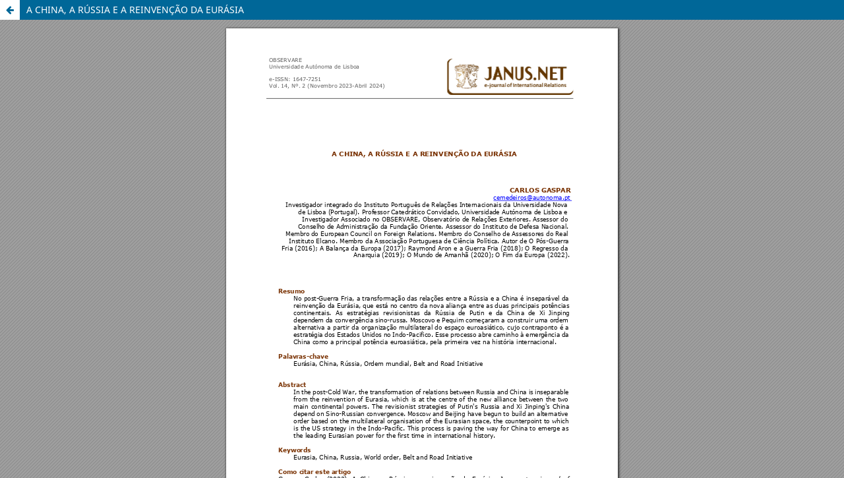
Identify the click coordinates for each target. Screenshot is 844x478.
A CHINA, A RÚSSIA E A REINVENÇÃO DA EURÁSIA (135, 9)
